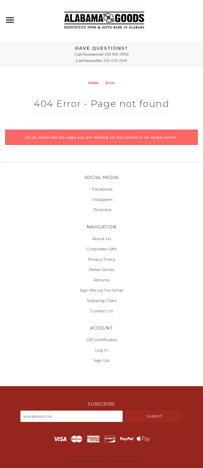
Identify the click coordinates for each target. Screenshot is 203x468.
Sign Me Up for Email (101, 290)
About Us (101, 238)
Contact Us (101, 310)
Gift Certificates (101, 339)
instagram (102, 199)
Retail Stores (101, 269)
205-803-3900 (116, 54)
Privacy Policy (101, 259)
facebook (101, 189)
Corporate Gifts (101, 248)
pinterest (102, 209)
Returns (101, 279)
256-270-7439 (115, 60)
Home (93, 82)
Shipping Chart (102, 300)
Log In (101, 350)
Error (110, 82)
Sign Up (101, 360)
